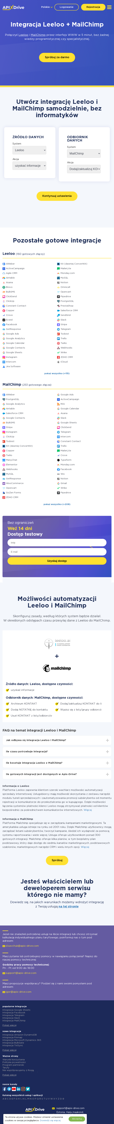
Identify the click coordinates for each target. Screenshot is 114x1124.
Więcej (88, 810)
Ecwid (9, 320)
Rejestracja (93, 7)
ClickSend (11, 297)
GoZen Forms (13, 493)
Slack (63, 320)
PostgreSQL (67, 301)
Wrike (64, 353)
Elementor (11, 465)
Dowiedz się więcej (50, 1121)
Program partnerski (13, 1065)
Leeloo (23, 35)
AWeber (10, 264)
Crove (9, 315)
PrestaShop (67, 306)
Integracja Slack (11, 1018)
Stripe (64, 325)
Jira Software (13, 367)
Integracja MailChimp (14, 1021)
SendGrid (66, 315)
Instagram (11, 357)
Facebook (11, 325)
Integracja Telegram (13, 1015)
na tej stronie (69, 906)
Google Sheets (14, 353)
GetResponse (13, 329)
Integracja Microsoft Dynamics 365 (22, 1040)
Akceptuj (77, 1119)
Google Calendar (15, 343)
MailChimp (38, 35)
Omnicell (65, 287)
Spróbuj (57, 860)
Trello (64, 339)
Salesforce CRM (69, 311)
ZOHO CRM (67, 357)
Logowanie (66, 7)
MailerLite (66, 269)
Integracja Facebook (14, 1013)
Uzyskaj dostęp (57, 561)
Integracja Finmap (12, 1037)
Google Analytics (15, 339)
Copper (10, 311)
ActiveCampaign (15, 269)
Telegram (66, 329)
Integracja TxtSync (13, 1045)
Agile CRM (11, 273)
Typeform (66, 460)
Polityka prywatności (14, 1062)
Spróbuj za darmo (57, 57)
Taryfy (6, 1068)
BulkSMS (10, 292)
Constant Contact (16, 306)
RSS (63, 404)
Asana (9, 283)
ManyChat (11, 460)
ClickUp (10, 301)
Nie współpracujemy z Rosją (18, 1070)
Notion (64, 283)
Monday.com (68, 273)
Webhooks (66, 348)
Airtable (10, 278)
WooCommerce (15, 483)
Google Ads (12, 334)
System (17, 144)
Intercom (11, 362)
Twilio (64, 343)
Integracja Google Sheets (16, 1010)
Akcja (16, 159)
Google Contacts (15, 348)
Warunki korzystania (14, 1060)
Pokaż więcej (10, 1025)
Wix (63, 474)
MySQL (64, 278)
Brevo (9, 287)
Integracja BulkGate (13, 1043)
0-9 (62, 1099)
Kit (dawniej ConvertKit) (74, 264)
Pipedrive (66, 297)
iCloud (64, 362)
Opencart (66, 292)
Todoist (65, 334)
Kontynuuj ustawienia (57, 196)
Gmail (64, 483)
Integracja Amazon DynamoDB (20, 1035)
